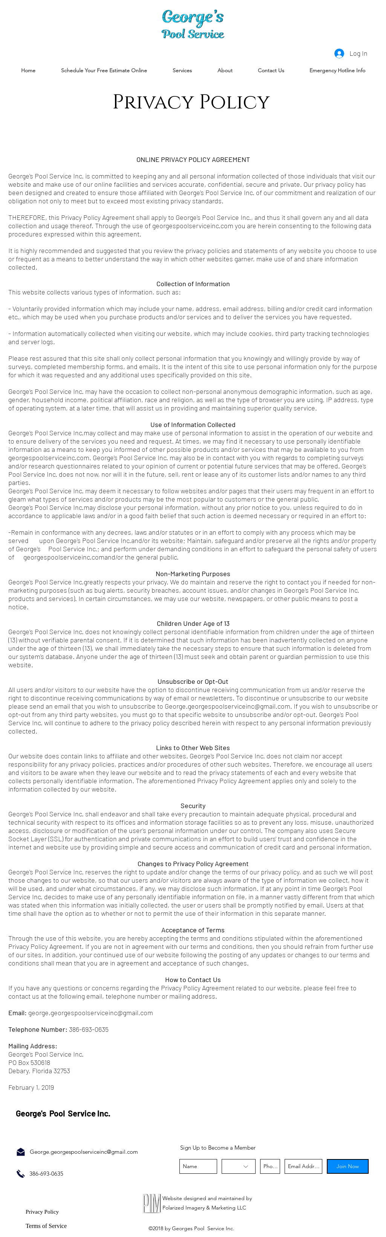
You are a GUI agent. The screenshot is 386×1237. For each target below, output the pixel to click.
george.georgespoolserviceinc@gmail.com (90, 1012)
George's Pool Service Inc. (64, 1113)
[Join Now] (348, 1166)
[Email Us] (21, 1152)
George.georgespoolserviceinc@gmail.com (227, 706)
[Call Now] (21, 1174)
